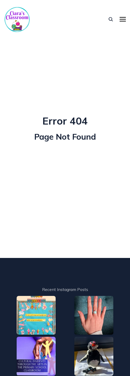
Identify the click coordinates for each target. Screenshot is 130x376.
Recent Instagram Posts (65, 289)
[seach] (110, 19)
